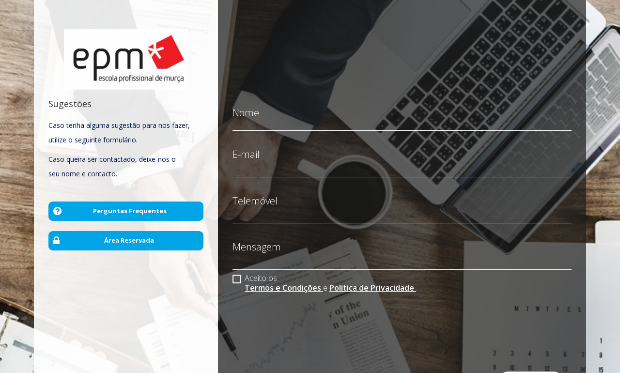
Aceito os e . (325, 275)
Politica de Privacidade (372, 280)
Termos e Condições (284, 280)
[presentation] (306, 316)
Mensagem (256, 240)
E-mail (246, 147)
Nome (245, 105)
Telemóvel (255, 194)
